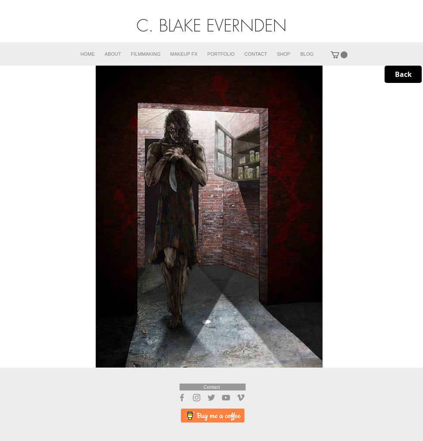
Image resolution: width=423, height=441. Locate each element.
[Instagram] (197, 398)
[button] (339, 54)
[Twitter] (211, 398)
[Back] (403, 74)
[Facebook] (182, 398)
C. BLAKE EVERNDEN (211, 25)
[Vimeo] (241, 398)
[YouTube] (226, 398)
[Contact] (213, 387)
